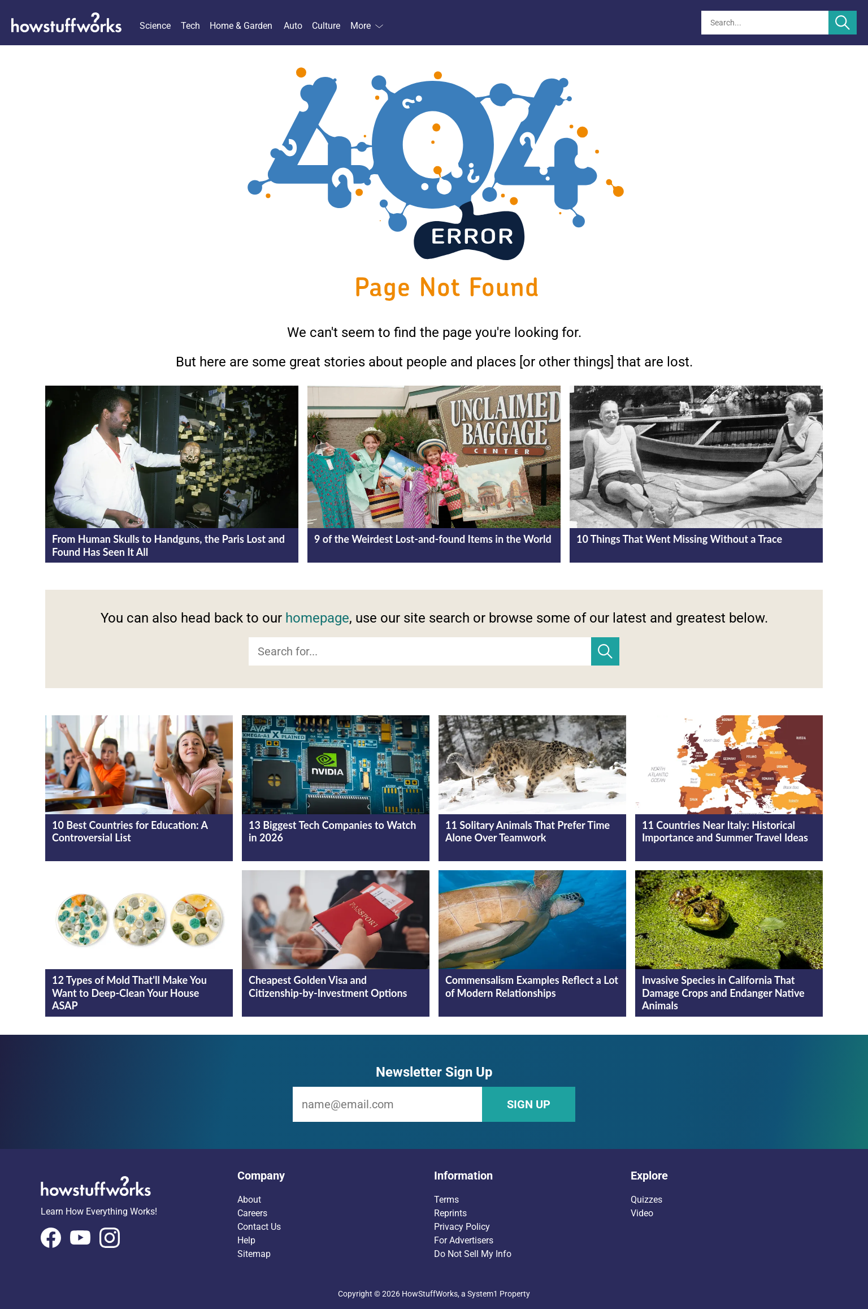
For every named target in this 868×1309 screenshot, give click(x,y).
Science (155, 25)
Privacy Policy (462, 1226)
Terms (446, 1199)
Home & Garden (241, 25)
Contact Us (259, 1226)
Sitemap (254, 1253)
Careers (252, 1213)
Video (642, 1213)
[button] (335, 1175)
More (366, 25)
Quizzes (646, 1199)
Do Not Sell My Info (472, 1253)
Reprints (450, 1213)
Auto (293, 25)
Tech (190, 25)
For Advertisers (463, 1240)
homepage (317, 618)
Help (246, 1240)
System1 (482, 1293)
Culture (326, 25)
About (249, 1199)
